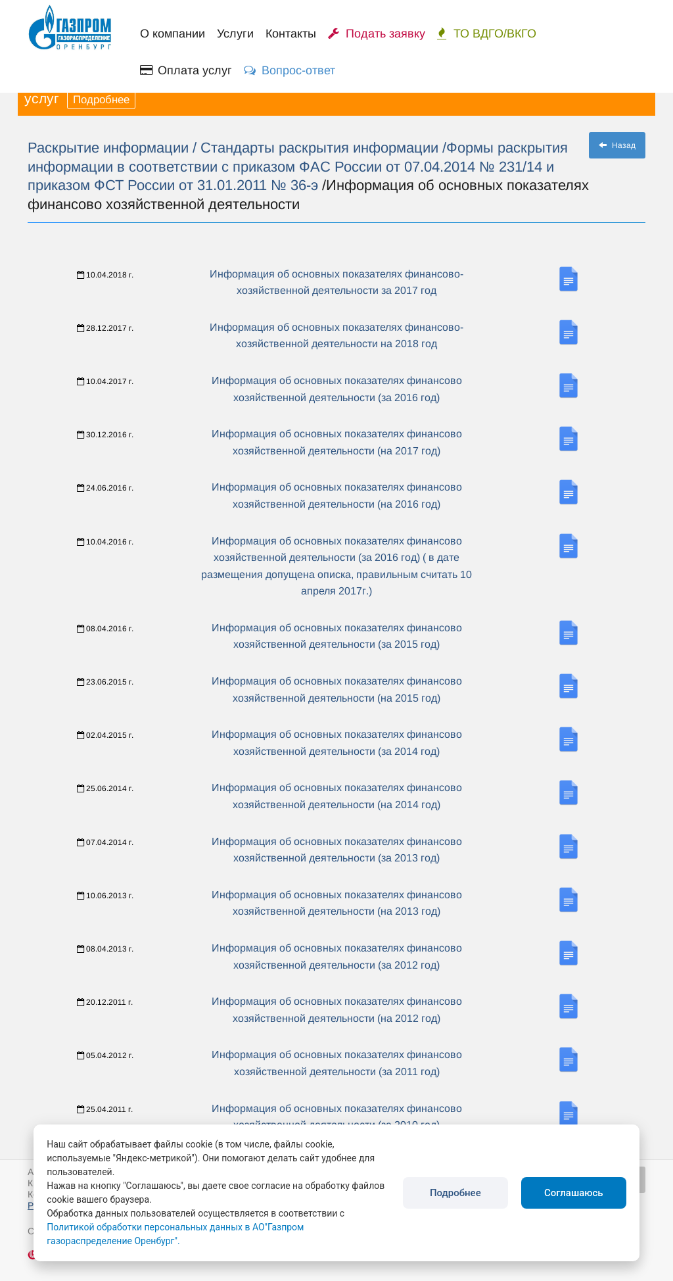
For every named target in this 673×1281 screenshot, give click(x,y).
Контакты (291, 33)
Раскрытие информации (110, 147)
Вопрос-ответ (289, 70)
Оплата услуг (186, 70)
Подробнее (101, 99)
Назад (617, 145)
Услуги (235, 33)
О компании (172, 33)
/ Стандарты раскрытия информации (317, 147)
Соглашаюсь (573, 1193)
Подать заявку (376, 33)
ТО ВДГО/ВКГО (486, 33)
